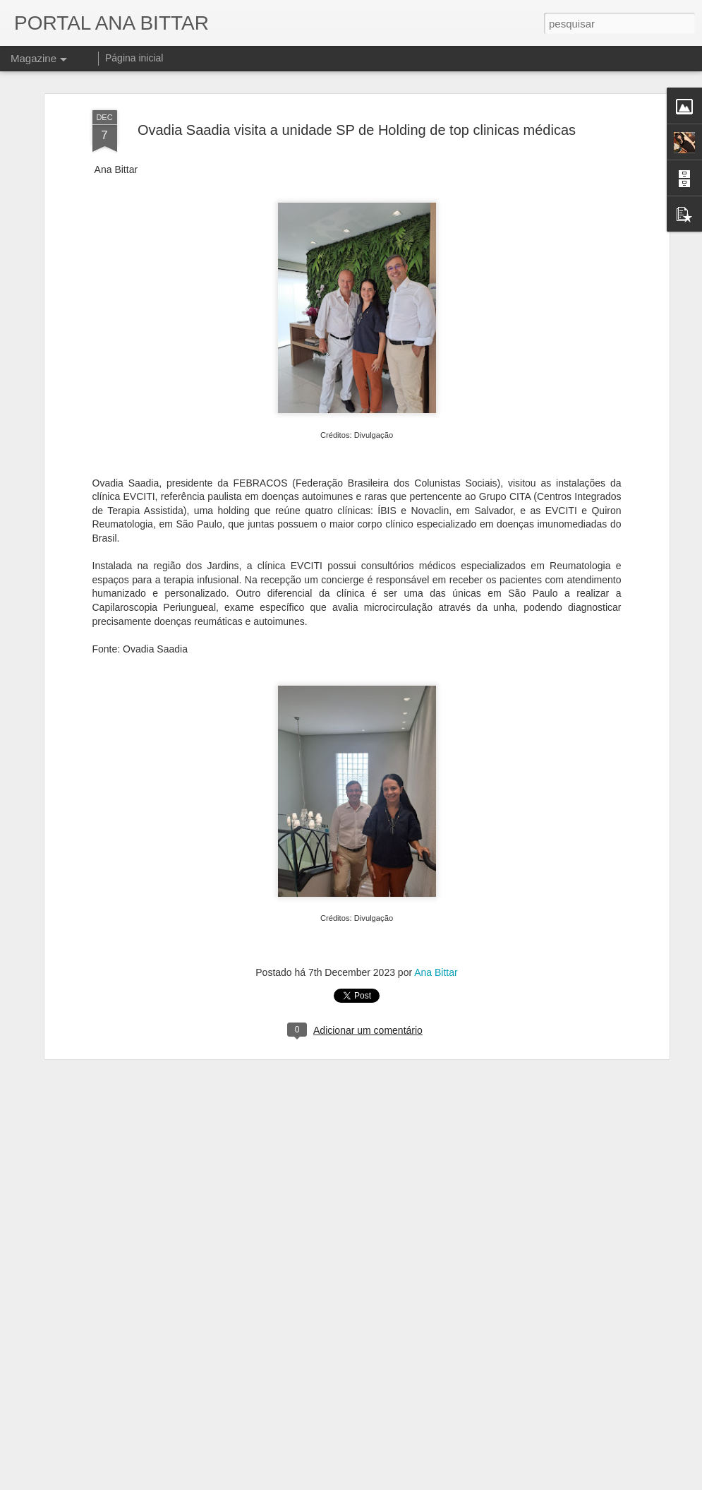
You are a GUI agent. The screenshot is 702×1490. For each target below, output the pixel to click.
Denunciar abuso (454, 1482)
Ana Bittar (435, 868)
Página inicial (134, 58)
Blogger (407, 1482)
